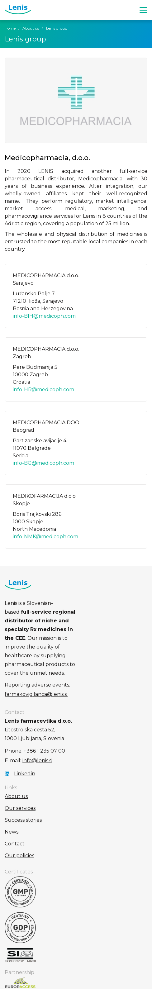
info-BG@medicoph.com (43, 463)
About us (30, 28)
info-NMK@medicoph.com (45, 537)
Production (76, 979)
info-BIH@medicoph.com (44, 316)
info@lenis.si (37, 717)
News (11, 788)
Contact (15, 800)
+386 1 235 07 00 (44, 707)
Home (10, 28)
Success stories (23, 776)
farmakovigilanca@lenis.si (102, 651)
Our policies (19, 812)
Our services (20, 765)
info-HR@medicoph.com (43, 389)
